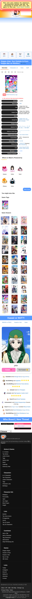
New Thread (23, 419)
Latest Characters (7, 479)
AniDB (20, 151)
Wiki (9, 587)
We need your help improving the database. (14, 98)
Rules (11, 590)
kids (22, 141)
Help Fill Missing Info (8, 541)
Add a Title (5, 533)
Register (3, 443)
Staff (27, 68)
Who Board (9, 419)
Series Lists (6, 460)
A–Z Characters (7, 475)
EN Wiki (27, 147)
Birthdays (5, 486)
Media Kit (5, 574)
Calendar (5, 464)
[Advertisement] (16, 34)
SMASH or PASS (6, 322)
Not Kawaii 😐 (23, 370)
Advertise (5, 576)
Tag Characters (7, 537)
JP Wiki (20, 148)
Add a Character (7, 535)
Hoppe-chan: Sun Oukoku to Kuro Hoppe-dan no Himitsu (24, 120)
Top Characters (7, 477)
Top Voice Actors (7, 516)
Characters (14, 68)
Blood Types (6, 503)
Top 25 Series (6, 522)
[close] (27, 8)
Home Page (22, 147)
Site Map (13, 587)
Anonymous (20, 424)
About (3, 587)
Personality (5, 496)
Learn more (20, 8)
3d (20, 141)
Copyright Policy (10, 597)
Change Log (20, 587)
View (18, 428)
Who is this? (21, 426)
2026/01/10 (22, 143)
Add (16, 140)
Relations (5, 494)
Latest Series (6, 456)
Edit (4, 94)
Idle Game (5, 559)
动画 (12, 56)
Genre (4, 520)
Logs (16, 94)
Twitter (4, 568)
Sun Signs (5, 501)
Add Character (10, 94)
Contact (5, 578)
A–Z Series (5, 452)
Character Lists (7, 483)
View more (27, 189)
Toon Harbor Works (23, 134)
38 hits (23, 63)
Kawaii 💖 (8, 370)
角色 (20, 56)
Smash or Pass (7, 552)
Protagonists (6, 518)
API (6, 587)
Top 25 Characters (7, 524)
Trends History (25, 148)
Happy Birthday (25, 376)
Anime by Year (6, 466)
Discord (5, 572)
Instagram (5, 570)
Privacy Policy (5, 590)
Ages (4, 499)
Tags (4, 458)
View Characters (22, 144)
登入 (29, 441)
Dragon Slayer (15, 406)
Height (4, 505)
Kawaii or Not (18, 322)
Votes (21, 68)
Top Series (5, 454)
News (4, 462)
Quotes (28, 56)
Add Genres (6, 539)
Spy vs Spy (6, 557)
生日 (4, 56)
